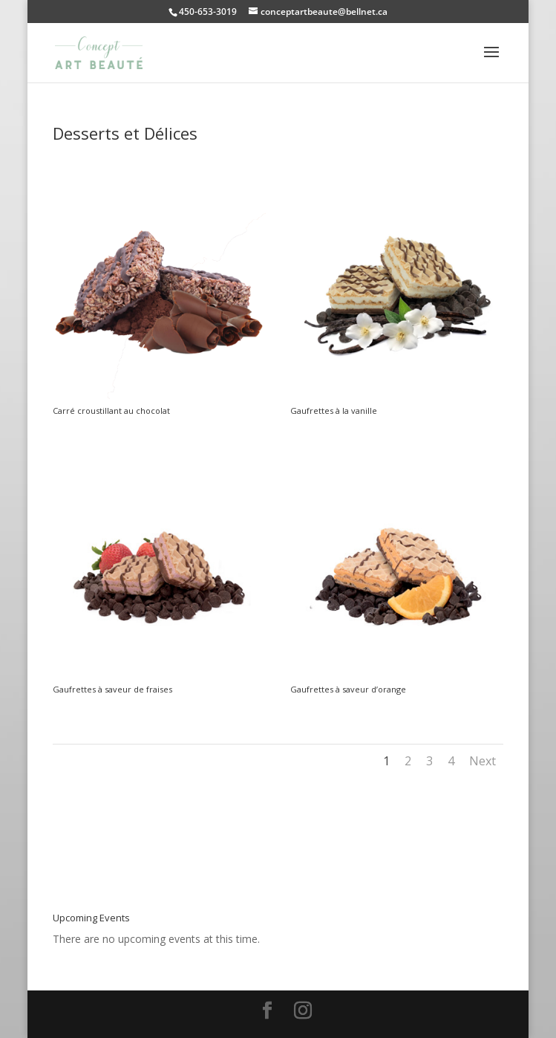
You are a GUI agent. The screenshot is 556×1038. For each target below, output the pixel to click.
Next (482, 761)
